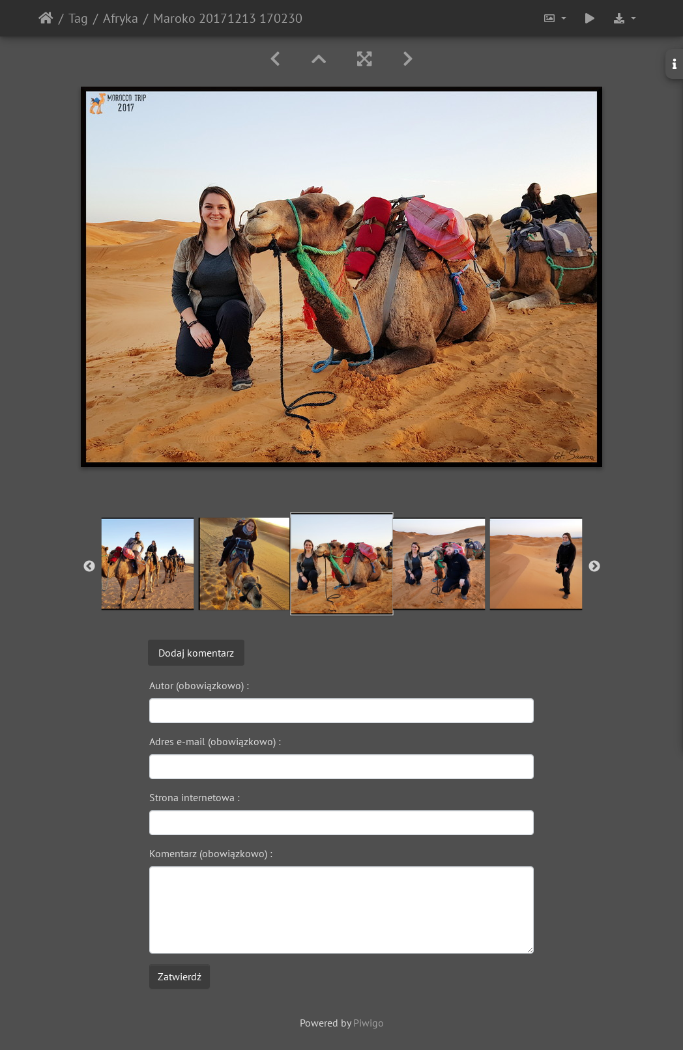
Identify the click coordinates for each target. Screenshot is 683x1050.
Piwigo (368, 1022)
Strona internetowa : (194, 797)
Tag (78, 18)
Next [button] (594, 566)
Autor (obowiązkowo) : (199, 685)
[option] (147, 563)
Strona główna (45, 18)
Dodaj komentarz (196, 652)
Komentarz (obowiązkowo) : (210, 853)
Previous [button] (89, 566)
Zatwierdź (179, 976)
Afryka (120, 18)
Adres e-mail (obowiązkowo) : (215, 741)
